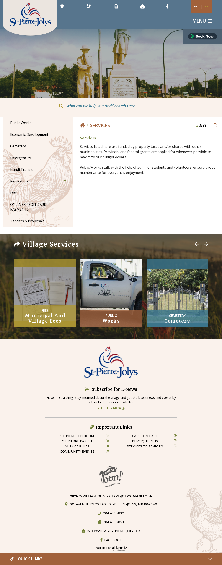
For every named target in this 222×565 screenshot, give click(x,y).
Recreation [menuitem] (19, 181)
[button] (65, 122)
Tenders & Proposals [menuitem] (27, 221)
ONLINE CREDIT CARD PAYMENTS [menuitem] (28, 207)
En (207, 6)
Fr (196, 6)
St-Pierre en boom (77, 436)
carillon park (145, 436)
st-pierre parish (77, 441)
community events (77, 451)
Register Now (111, 408)
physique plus (145, 441)
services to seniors (145, 446)
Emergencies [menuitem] (20, 157)
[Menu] (202, 21)
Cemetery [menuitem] (18, 146)
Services (100, 125)
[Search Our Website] (111, 105)
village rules (77, 446)
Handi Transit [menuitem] (21, 169)
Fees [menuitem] (14, 192)
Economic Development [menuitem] (29, 134)
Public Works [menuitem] (20, 122)
